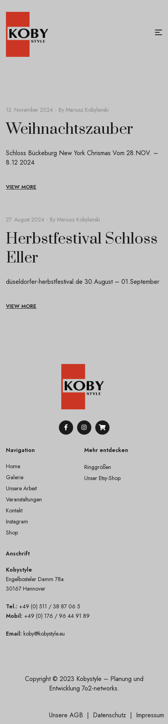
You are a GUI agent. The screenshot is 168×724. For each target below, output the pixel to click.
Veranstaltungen (24, 499)
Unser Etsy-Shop (102, 478)
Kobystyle (89, 678)
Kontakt (14, 510)
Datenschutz (109, 715)
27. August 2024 (25, 219)
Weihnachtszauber (69, 129)
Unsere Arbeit (21, 488)
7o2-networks (99, 688)
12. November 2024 (29, 110)
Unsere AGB (66, 715)
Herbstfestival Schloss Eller (82, 248)
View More (21, 187)
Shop (12, 532)
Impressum (150, 715)
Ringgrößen (97, 467)
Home (13, 466)
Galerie (14, 477)
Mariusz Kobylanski (87, 110)
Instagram (17, 521)
